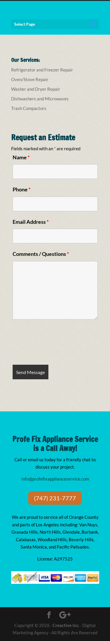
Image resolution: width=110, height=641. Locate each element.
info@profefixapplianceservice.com (55, 478)
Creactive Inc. (66, 625)
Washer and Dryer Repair (35, 89)
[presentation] (57, 343)
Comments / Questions (41, 254)
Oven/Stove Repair (29, 79)
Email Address (31, 222)
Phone (22, 189)
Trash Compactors (28, 108)
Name (21, 157)
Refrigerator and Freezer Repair (42, 69)
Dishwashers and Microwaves (40, 98)
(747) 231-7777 (55, 498)
